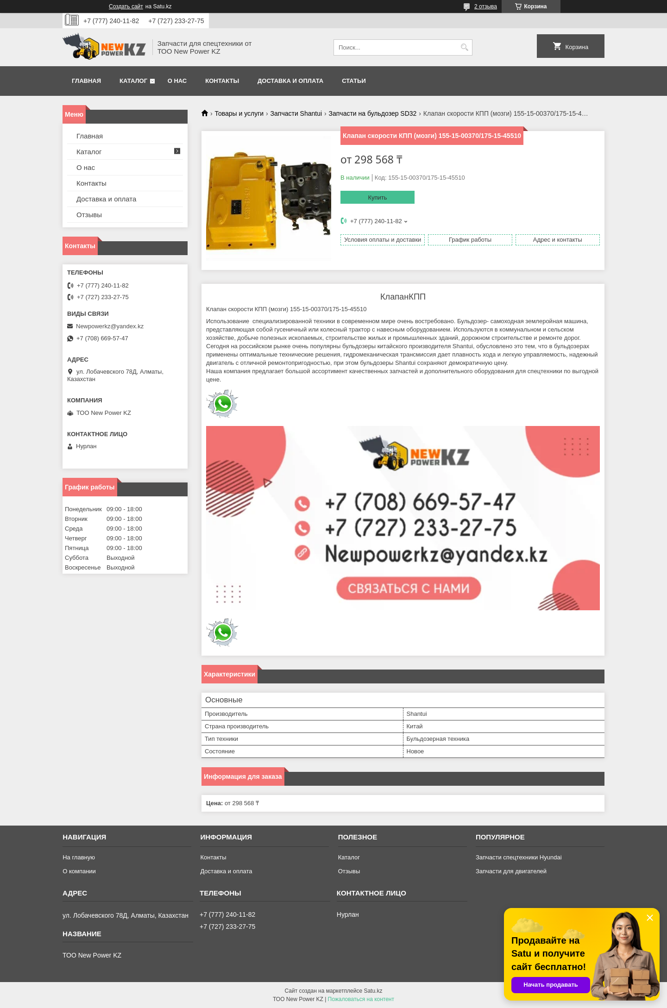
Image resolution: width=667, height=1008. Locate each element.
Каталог (133, 80)
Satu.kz (373, 991)
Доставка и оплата (290, 80)
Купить (377, 197)
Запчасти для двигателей (511, 871)
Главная (86, 80)
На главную (79, 857)
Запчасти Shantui (296, 113)
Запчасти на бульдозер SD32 (373, 113)
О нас (177, 80)
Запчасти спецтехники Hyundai (519, 857)
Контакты (222, 80)
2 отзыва (485, 6)
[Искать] (464, 47)
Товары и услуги (239, 113)
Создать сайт (126, 6)
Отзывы (89, 215)
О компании (79, 871)
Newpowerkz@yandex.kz (110, 326)
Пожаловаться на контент (361, 999)
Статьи (354, 80)
